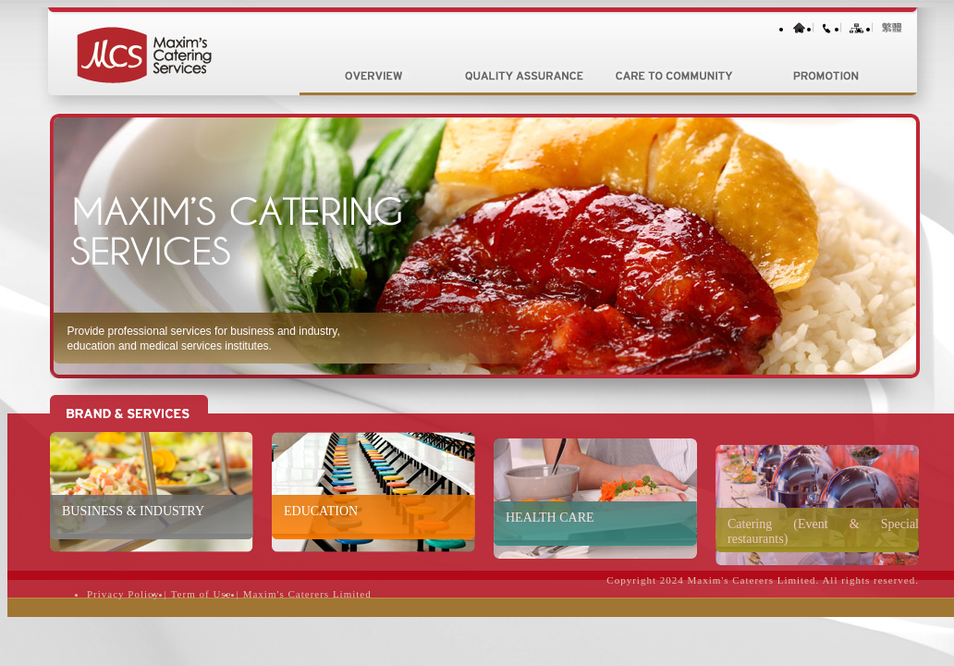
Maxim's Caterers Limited (307, 593)
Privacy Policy (123, 593)
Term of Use (201, 593)
